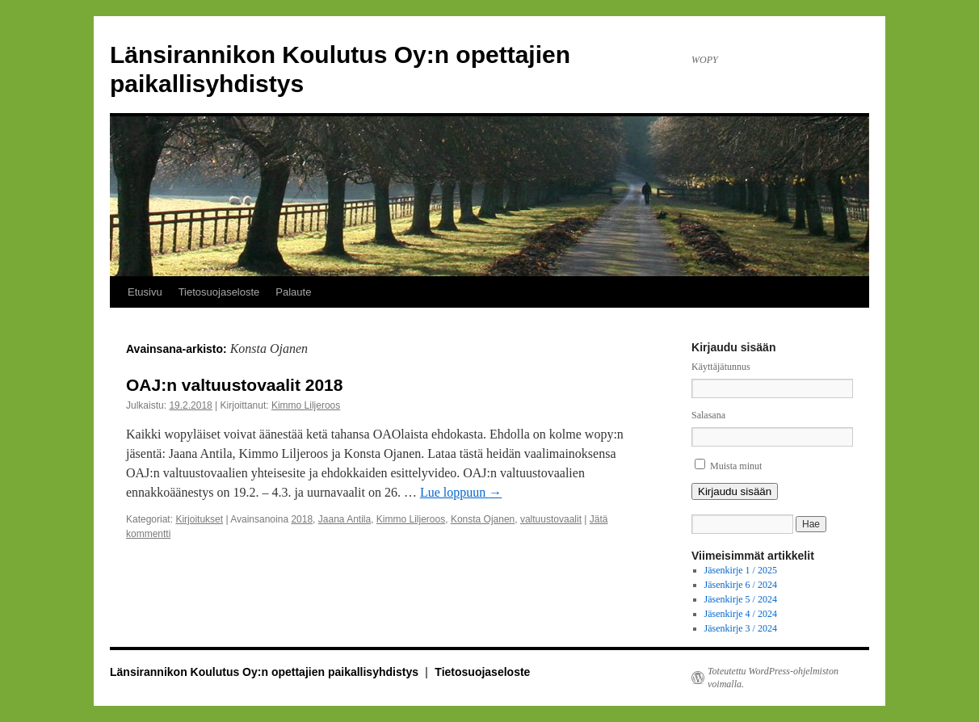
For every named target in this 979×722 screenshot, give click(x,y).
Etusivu (145, 292)
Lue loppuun (461, 492)
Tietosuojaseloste (219, 292)
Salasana (708, 415)
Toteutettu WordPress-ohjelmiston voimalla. (773, 677)
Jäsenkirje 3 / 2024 (740, 628)
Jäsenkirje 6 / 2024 (740, 584)
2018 (302, 519)
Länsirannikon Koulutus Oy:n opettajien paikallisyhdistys (266, 671)
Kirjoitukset (199, 519)
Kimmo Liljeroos (305, 405)
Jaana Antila (344, 519)
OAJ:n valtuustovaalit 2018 (234, 385)
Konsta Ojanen (483, 519)
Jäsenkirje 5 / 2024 (740, 599)
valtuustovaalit (551, 519)
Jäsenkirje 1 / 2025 (740, 570)
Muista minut (736, 466)
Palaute (293, 292)
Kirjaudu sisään (734, 491)
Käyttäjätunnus (720, 366)
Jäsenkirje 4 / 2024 (740, 613)
